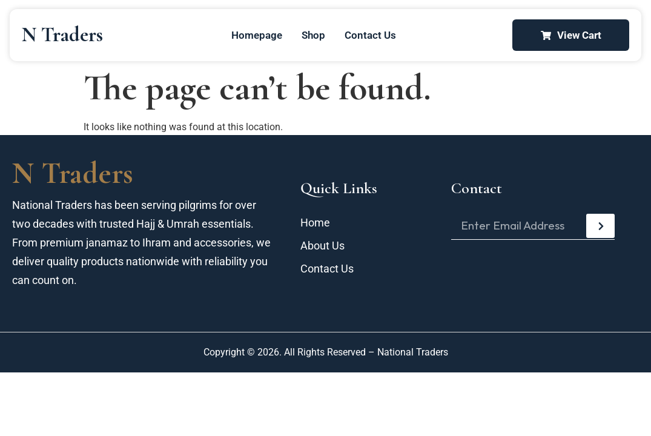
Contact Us (370, 35)
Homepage (256, 35)
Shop (313, 35)
